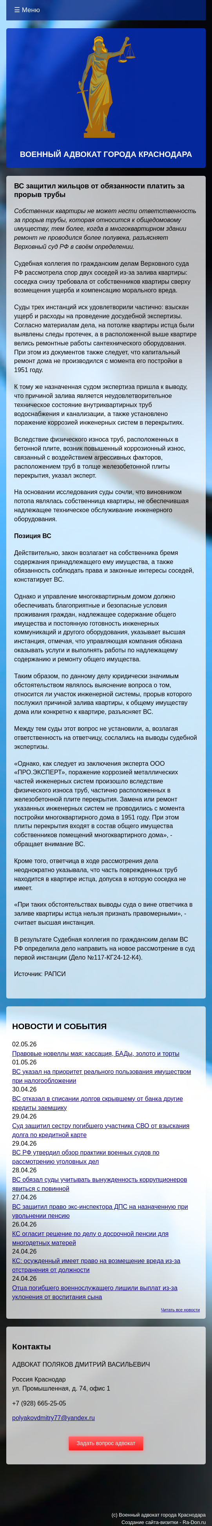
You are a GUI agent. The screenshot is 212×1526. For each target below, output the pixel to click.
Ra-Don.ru (194, 1522)
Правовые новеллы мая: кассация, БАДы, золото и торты (95, 1053)
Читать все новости (180, 1309)
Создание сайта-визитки (149, 1522)
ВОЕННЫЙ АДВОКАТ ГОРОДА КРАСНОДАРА (106, 154)
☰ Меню (27, 10)
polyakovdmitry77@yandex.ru (53, 1418)
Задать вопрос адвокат (106, 1443)
